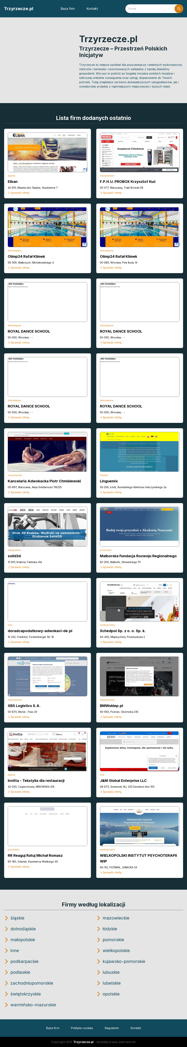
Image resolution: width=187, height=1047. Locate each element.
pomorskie (105, 550)
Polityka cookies (82, 1028)
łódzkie (104, 475)
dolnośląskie (14, 250)
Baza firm (68, 8)
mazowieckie (107, 175)
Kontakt (92, 8)
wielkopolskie (107, 625)
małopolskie (14, 550)
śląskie (11, 175)
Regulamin (112, 1028)
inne (10, 625)
